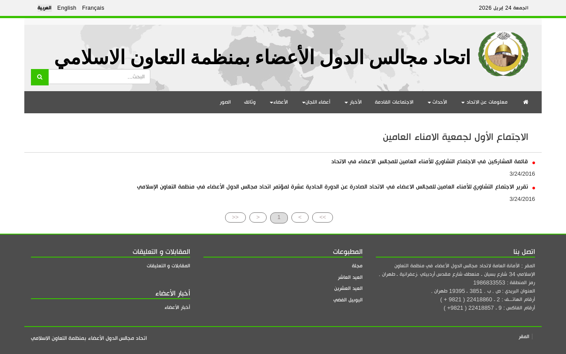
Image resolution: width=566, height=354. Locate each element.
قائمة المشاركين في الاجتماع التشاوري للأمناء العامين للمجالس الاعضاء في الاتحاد (433, 161)
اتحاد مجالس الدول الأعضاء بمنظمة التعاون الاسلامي (262, 58)
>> (322, 217)
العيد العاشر (350, 277)
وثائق (250, 102)
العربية (45, 8)
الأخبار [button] (353, 102)
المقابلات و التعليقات (168, 265)
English (66, 8)
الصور (225, 102)
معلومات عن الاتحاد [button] (484, 102)
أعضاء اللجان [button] (316, 102)
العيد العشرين (348, 288)
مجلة (357, 265)
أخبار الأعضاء (177, 307)
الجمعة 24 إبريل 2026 (503, 8)
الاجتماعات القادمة (394, 102)
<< (235, 217)
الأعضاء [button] (279, 102)
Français (93, 8)
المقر (524, 336)
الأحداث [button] (437, 102)
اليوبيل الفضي (348, 299)
